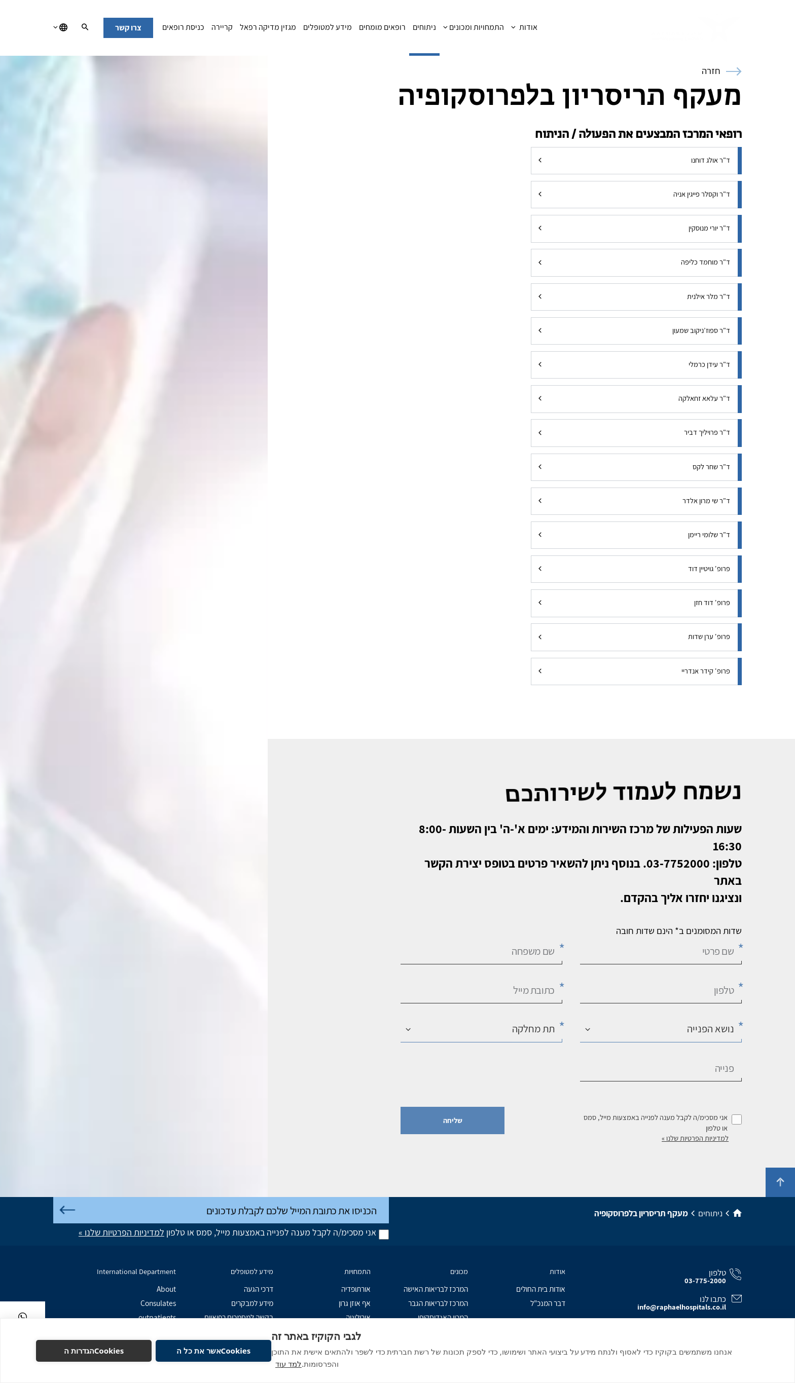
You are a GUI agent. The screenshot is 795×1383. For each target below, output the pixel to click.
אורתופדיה (356, 1289)
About (166, 1289)
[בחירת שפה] (60, 28)
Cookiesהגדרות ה (94, 1350)
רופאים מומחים (382, 30)
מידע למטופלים (327, 30)
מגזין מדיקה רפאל (268, 30)
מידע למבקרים (252, 1303)
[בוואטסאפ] (22, 1317)
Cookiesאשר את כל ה (213, 1350)
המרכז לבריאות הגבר (438, 1303)
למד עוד (288, 1364)
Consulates (158, 1303)
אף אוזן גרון (355, 1303)
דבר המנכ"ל (547, 1303)
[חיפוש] (85, 28)
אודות (524, 30)
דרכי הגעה (258, 1289)
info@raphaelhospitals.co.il (681, 1307)
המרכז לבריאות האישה (436, 1289)
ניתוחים (424, 30)
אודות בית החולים (540, 1289)
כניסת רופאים (183, 30)
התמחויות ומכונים (474, 30)
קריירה (222, 30)
